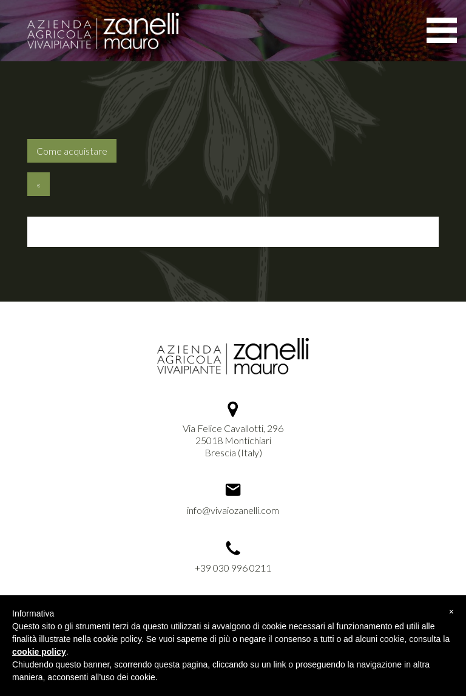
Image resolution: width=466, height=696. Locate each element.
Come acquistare (71, 151)
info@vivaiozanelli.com (233, 510)
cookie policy (39, 652)
